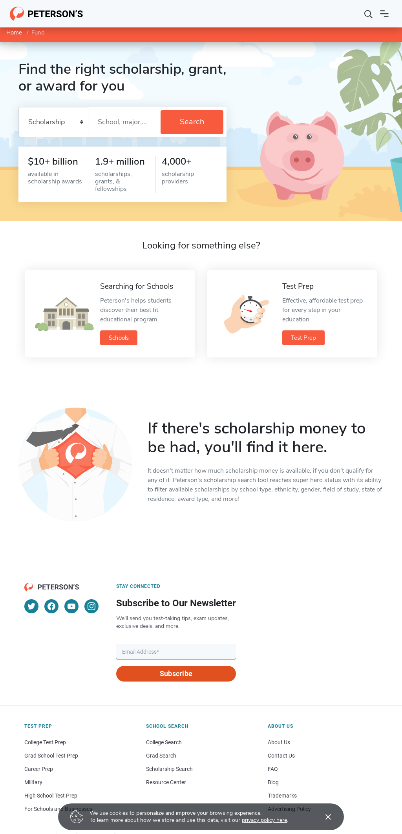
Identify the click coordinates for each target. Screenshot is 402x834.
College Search (164, 742)
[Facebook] (51, 606)
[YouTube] (71, 606)
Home (14, 32)
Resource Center (166, 782)
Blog (273, 782)
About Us (279, 742)
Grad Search (161, 755)
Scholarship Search (169, 769)
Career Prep (38, 769)
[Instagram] (91, 606)
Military (33, 782)
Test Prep (303, 338)
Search (192, 121)
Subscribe (176, 673)
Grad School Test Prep (51, 755)
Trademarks (282, 795)
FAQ (273, 769)
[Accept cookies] (323, 817)
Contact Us (281, 755)
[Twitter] (31, 606)
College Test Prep (45, 742)
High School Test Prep (50, 795)
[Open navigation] (384, 14)
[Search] (368, 14)
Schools (119, 338)
